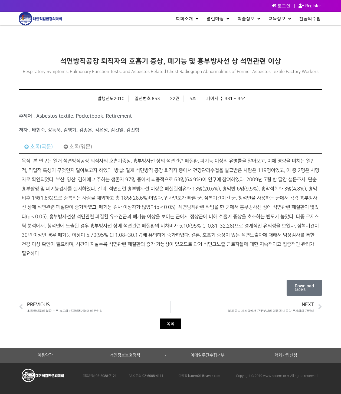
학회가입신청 (285, 355)
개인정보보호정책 (125, 355)
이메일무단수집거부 (208, 355)
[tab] (38, 146)
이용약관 (45, 355)
